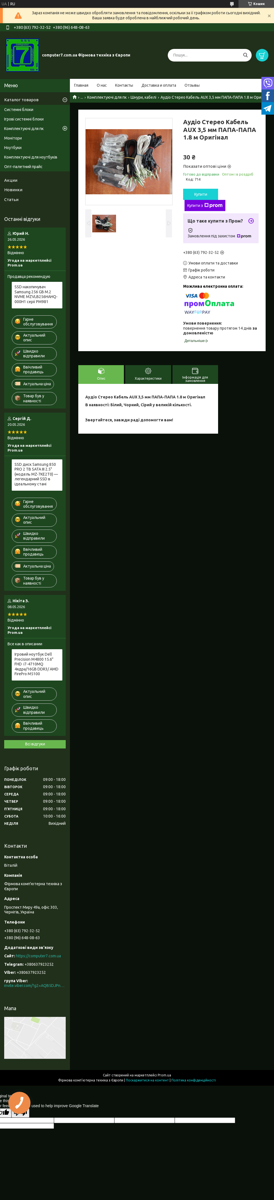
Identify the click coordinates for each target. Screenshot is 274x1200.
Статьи (11, 199)
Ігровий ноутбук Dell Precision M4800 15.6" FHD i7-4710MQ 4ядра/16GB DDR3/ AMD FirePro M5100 (36, 664)
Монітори (13, 138)
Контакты (124, 85)
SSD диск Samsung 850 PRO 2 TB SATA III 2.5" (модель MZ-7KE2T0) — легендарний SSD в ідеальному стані (36, 474)
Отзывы (192, 85)
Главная (81, 85)
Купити (200, 194)
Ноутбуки (13, 147)
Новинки (13, 189)
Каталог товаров (21, 99)
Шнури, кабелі (143, 97)
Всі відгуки (35, 744)
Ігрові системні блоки (24, 119)
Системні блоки (18, 109)
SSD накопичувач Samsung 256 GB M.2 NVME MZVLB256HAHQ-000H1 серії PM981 (36, 294)
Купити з (205, 205)
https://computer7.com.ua (38, 956)
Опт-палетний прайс (23, 166)
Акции (10, 180)
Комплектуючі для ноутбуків (30, 157)
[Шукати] (245, 55)
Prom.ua (164, 1075)
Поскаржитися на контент (147, 1080)
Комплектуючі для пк (107, 97)
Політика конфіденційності (193, 1080)
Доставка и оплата (158, 85)
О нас (102, 85)
